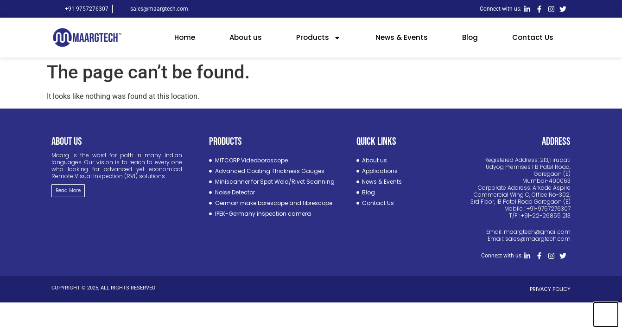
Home (184, 37)
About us (245, 37)
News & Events (401, 37)
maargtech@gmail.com (537, 232)
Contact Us (532, 37)
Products (318, 38)
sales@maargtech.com (538, 239)
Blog (470, 37)
